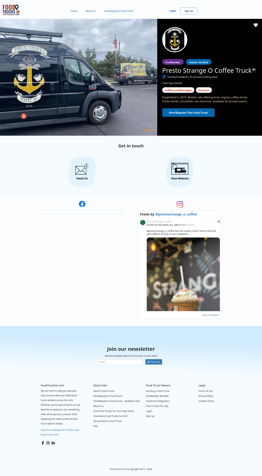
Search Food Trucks (104, 391)
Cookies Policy (206, 401)
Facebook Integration (157, 401)
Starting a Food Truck (157, 391)
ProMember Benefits (157, 396)
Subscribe (155, 362)
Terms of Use (206, 391)
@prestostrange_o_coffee (176, 214)
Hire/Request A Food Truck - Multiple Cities (116, 401)
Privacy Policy (206, 396)
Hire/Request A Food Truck (118, 11)
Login (172, 10)
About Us (91, 11)
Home (74, 11)
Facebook (43, 443)
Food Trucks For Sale (157, 406)
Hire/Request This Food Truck (188, 112)
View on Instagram (210, 315)
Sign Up (188, 11)
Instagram (47, 443)
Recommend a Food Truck (107, 421)
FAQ (95, 426)
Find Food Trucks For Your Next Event (113, 411)
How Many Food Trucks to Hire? (110, 416)
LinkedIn (53, 443)
